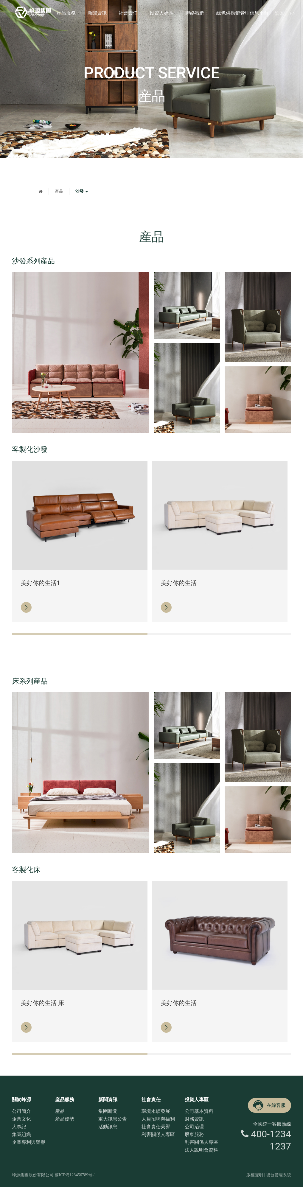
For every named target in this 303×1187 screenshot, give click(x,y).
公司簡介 (21, 1111)
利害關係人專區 (158, 1134)
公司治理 (194, 1126)
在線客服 (269, 1105)
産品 (59, 191)
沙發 (82, 192)
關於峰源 (35, 12)
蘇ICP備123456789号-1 (75, 1175)
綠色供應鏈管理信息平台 (242, 12)
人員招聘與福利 (158, 1118)
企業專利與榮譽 (28, 1142)
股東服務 (194, 1134)
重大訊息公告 (112, 1118)
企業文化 (21, 1118)
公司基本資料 (199, 1111)
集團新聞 (107, 1111)
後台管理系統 (278, 1175)
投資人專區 (161, 12)
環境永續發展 (156, 1111)
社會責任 (128, 12)
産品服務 (66, 12)
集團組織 (21, 1134)
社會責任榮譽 (156, 1126)
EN (293, 13)
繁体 (279, 13)
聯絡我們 (194, 12)
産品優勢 (64, 1118)
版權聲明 (254, 1175)
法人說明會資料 (201, 1149)
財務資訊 (194, 1118)
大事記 (19, 1126)
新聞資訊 (97, 12)
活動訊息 (107, 1126)
